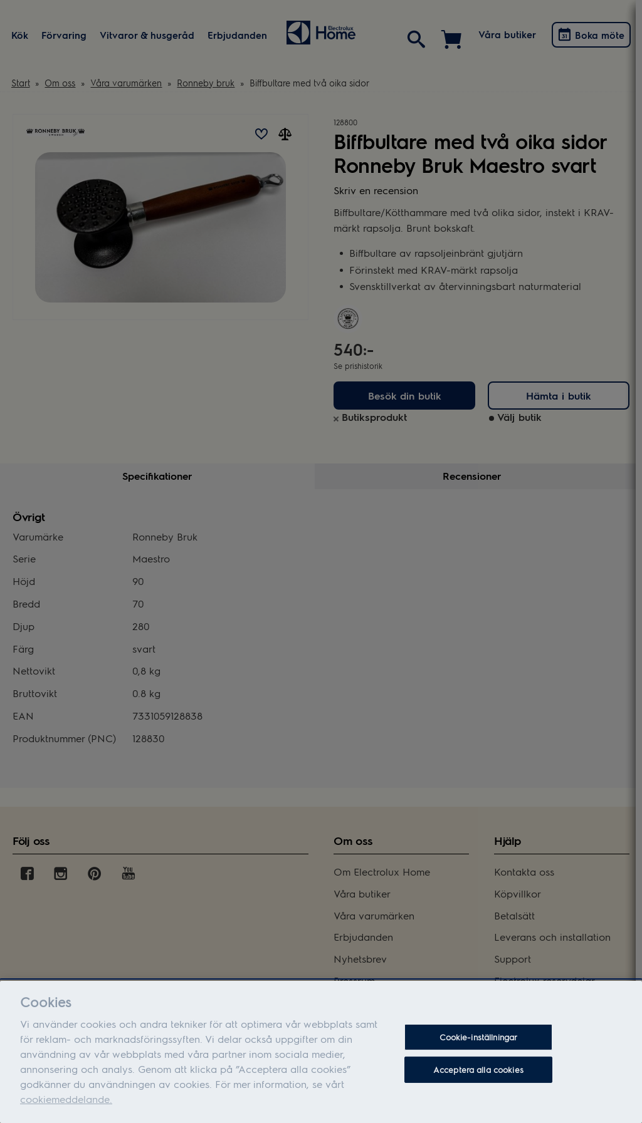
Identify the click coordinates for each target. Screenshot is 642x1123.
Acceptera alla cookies (478, 1073)
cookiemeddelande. (66, 1102)
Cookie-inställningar (478, 1041)
